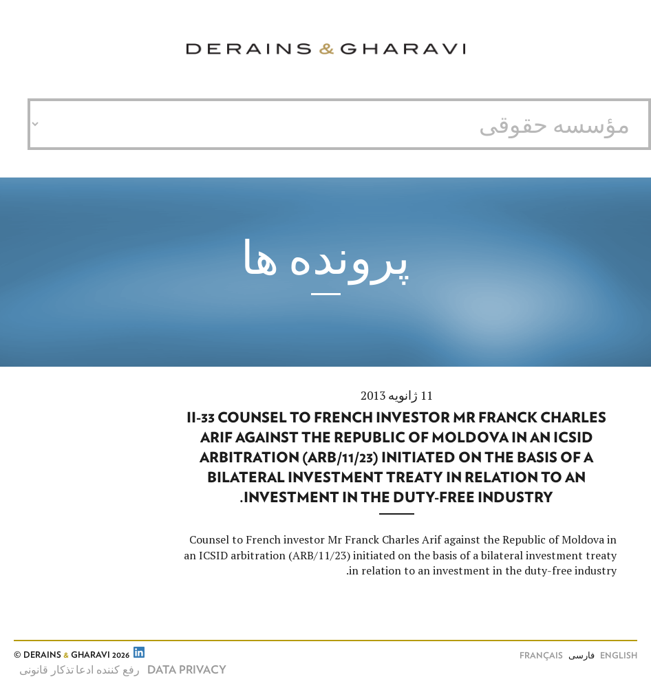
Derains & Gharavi (325, 49)
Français (541, 656)
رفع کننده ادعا (108, 670)
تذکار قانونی (46, 670)
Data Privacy (186, 670)
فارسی (581, 656)
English (618, 656)
